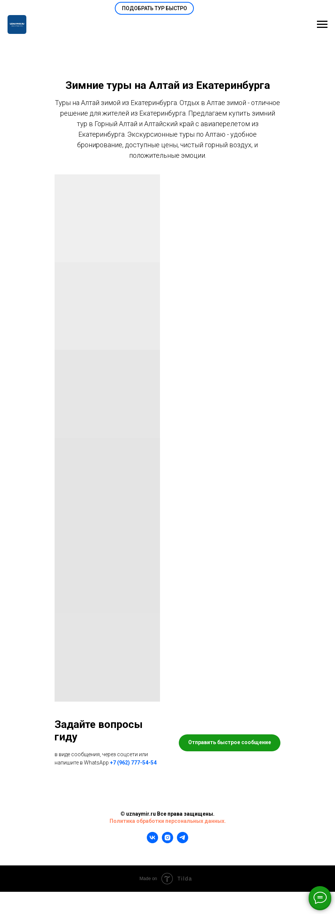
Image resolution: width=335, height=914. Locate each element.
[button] (154, 8)
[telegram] (182, 841)
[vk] (152, 841)
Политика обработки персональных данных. (168, 821)
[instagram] (167, 841)
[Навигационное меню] (322, 24)
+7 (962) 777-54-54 (133, 763)
